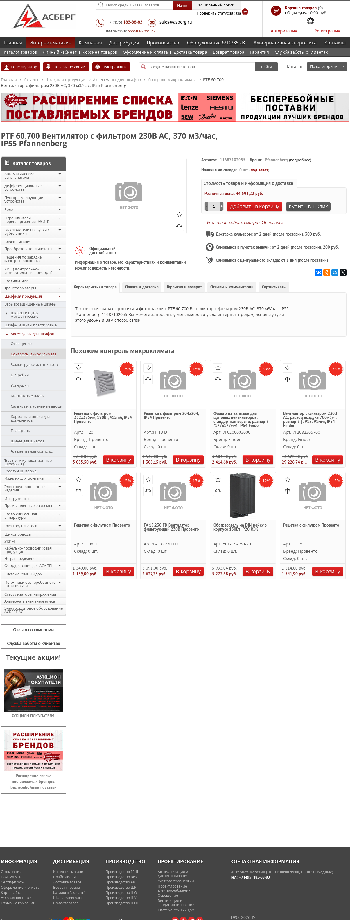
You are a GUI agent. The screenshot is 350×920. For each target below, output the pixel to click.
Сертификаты (12, 882)
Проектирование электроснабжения (174, 888)
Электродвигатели (20, 525)
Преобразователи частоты (28, 248)
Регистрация (327, 31)
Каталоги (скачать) (69, 892)
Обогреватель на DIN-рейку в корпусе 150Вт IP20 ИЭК (240, 527)
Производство (163, 42)
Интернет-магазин (50, 42)
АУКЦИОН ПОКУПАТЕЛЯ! (33, 716)
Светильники (16, 280)
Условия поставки (16, 897)
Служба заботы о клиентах (301, 52)
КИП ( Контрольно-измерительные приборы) (28, 270)
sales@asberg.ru (175, 22)
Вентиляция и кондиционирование (176, 902)
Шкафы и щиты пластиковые (30, 325)
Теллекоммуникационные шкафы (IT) (28, 462)
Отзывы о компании (33, 629)
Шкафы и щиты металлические (25, 314)
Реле (8, 209)
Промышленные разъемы (28, 505)
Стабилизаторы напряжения (30, 594)
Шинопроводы (17, 534)
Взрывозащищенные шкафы (30, 304)
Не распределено (20, 558)
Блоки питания (17, 241)
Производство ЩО (121, 892)
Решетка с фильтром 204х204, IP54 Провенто (171, 415)
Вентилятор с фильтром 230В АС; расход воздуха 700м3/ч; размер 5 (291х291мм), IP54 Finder (310, 419)
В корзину (118, 459)
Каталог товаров (20, 52)
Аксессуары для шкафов (117, 79)
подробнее (300, 159)
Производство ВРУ (121, 876)
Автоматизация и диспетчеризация (173, 873)
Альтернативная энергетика (285, 42)
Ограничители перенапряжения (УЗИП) (26, 219)
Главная (13, 42)
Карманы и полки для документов (30, 418)
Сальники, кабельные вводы (36, 406)
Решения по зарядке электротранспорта (23, 258)
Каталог (31, 79)
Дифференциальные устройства (23, 187)
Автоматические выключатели (19, 175)
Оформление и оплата (145, 52)
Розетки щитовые (20, 470)
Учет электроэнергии (176, 881)
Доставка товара (190, 52)
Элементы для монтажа (32, 451)
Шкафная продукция (66, 79)
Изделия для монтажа (24, 478)
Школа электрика (68, 897)
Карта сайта (11, 892)
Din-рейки (20, 374)
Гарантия (259, 52)
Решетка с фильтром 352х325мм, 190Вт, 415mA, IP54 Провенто (103, 417)
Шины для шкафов (27, 441)
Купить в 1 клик (308, 206)
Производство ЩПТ (122, 903)
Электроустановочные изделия (24, 488)
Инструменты (16, 498)
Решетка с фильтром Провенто (102, 525)
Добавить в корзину (254, 206)
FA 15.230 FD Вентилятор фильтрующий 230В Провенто (171, 527)
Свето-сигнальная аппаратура (20, 515)
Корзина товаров (99, 52)
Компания (90, 42)
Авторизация (284, 31)
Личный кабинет (60, 52)
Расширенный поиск (215, 5)
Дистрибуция (124, 42)
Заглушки (20, 385)
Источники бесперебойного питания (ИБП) (30, 584)
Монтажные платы (28, 395)
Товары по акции (69, 66)
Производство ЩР (120, 887)
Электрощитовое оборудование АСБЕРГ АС (33, 609)
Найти (266, 67)
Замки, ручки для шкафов (34, 364)
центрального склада (259, 260)
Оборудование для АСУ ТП (28, 565)
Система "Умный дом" (24, 573)
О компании (11, 871)
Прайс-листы (64, 876)
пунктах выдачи (255, 247)
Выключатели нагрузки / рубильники (26, 231)
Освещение (21, 343)
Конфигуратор (24, 66)
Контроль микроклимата (172, 79)
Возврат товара (228, 52)
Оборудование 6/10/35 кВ (216, 42)
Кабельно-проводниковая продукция (28, 549)
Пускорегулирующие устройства (23, 199)
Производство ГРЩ (121, 871)
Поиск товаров (65, 903)
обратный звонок (141, 31)
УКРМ (9, 541)
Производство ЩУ (120, 897)
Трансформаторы (20, 287)
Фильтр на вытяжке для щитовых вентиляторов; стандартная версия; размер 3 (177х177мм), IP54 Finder (241, 419)
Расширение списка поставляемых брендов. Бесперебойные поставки (33, 781)
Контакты (335, 42)
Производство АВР (121, 882)
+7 (124, 22)
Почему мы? (11, 876)
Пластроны (21, 430)
